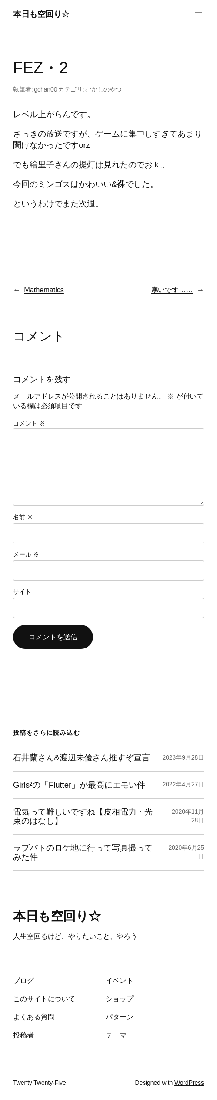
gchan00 (45, 89)
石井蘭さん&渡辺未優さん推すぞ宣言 (81, 757)
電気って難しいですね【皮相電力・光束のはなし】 (83, 816)
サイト (22, 591)
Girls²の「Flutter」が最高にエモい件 (79, 784)
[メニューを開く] (199, 14)
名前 (23, 517)
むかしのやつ (103, 89)
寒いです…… (172, 290)
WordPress (189, 1082)
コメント (29, 423)
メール (26, 554)
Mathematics (44, 290)
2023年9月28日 (183, 757)
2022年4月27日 (183, 784)
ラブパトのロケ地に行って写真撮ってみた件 (83, 852)
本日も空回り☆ (41, 14)
